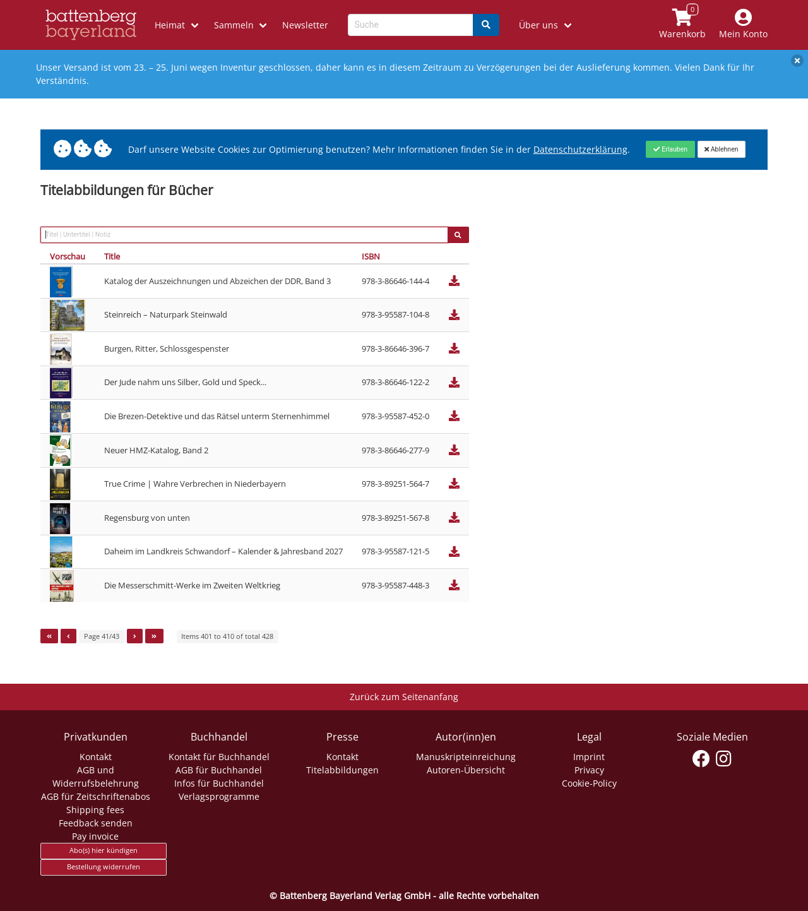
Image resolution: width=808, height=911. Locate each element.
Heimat (170, 25)
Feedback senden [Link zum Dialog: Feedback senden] (96, 823)
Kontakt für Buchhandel (219, 757)
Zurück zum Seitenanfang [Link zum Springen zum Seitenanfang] (404, 697)
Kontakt (96, 757)
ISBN (371, 256)
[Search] (486, 25)
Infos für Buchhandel (219, 783)
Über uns (538, 25)
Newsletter (305, 25)
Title (112, 256)
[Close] (670, 149)
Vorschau (67, 256)
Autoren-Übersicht (466, 770)
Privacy (589, 770)
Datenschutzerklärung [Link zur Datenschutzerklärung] (580, 149)
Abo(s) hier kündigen (103, 850)
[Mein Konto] (744, 25)
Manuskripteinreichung (466, 757)
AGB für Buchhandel (218, 770)
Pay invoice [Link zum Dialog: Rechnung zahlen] (95, 836)
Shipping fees (95, 810)
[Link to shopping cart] (683, 25)
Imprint (589, 757)
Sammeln (234, 25)
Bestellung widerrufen (103, 866)
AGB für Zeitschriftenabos (95, 796)
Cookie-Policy (589, 783)
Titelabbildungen (342, 770)
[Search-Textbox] (410, 25)
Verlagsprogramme (219, 796)
